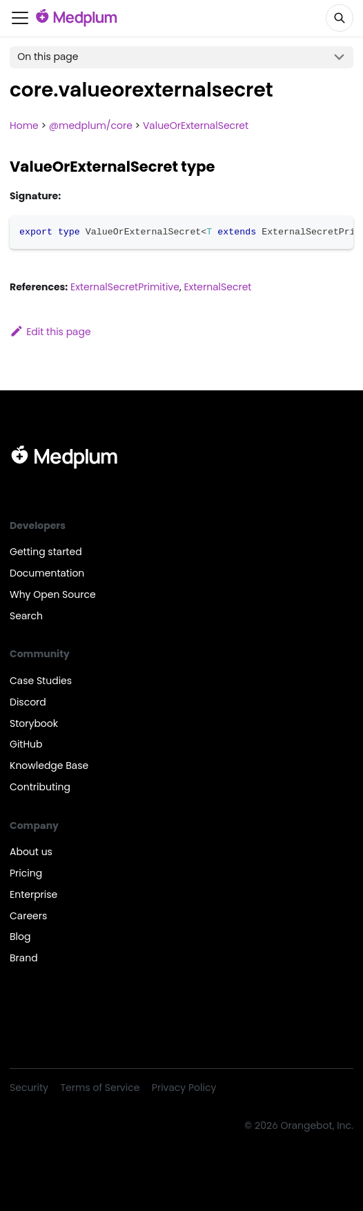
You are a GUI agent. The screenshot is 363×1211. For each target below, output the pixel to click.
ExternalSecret (217, 287)
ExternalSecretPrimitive (124, 287)
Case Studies (41, 681)
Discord (28, 702)
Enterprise (33, 894)
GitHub (26, 744)
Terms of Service (100, 1087)
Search (26, 616)
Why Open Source (53, 594)
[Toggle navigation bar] (20, 18)
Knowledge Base (49, 765)
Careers (28, 916)
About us (31, 852)
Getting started (46, 552)
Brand (24, 958)
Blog (20, 936)
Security (29, 1087)
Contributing (40, 787)
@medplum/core (91, 125)
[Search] (339, 18)
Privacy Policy (184, 1087)
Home (24, 125)
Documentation (47, 573)
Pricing (26, 873)
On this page (47, 56)
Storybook (34, 723)
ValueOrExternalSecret (195, 125)
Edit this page (50, 332)
